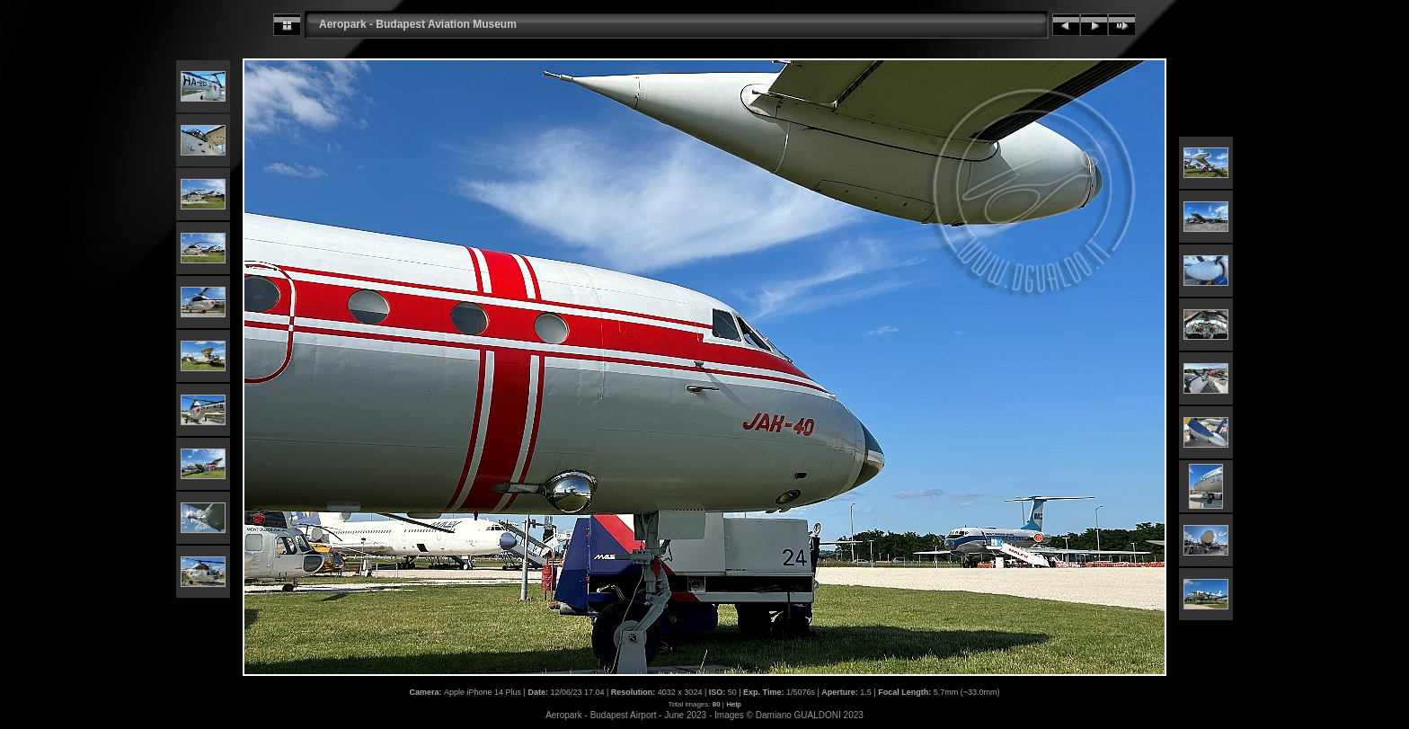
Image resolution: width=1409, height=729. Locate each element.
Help (733, 704)
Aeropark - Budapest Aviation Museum (418, 24)
